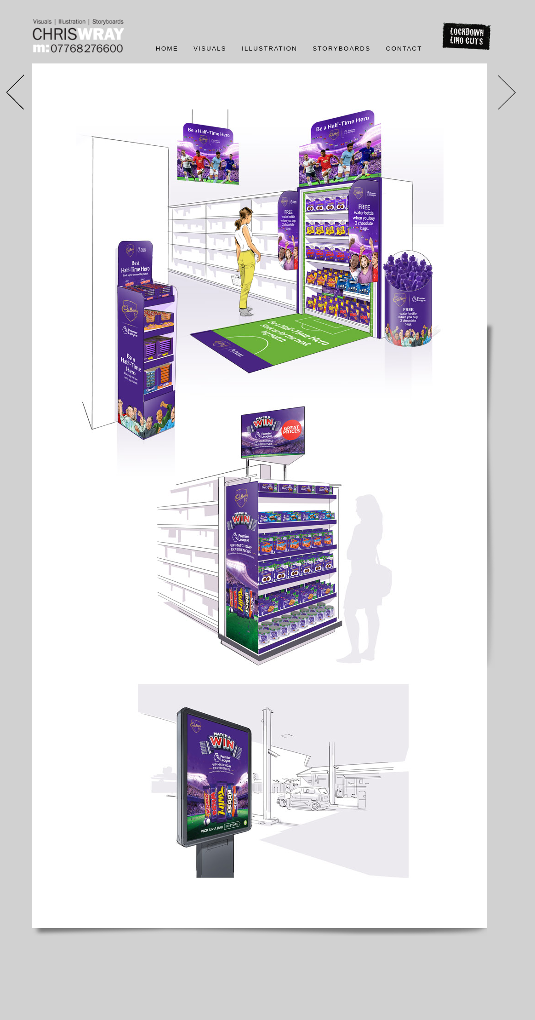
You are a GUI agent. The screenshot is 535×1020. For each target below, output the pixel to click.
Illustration (269, 48)
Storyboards (341, 48)
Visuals (210, 48)
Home (167, 48)
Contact (404, 48)
